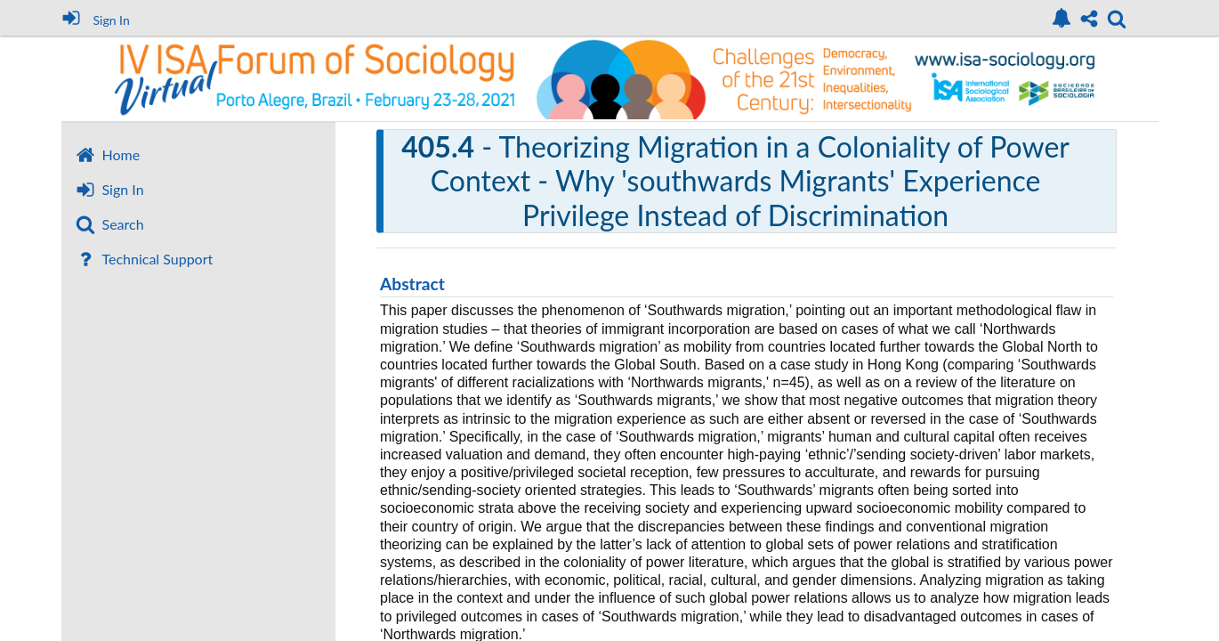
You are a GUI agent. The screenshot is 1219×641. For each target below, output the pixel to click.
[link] (1061, 18)
